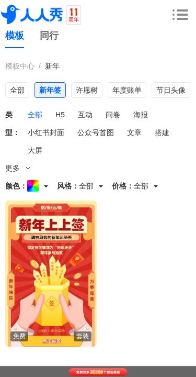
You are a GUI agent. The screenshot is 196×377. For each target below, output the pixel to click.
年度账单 (127, 90)
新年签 (50, 90)
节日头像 (171, 90)
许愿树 (87, 90)
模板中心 (19, 66)
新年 (52, 66)
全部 (17, 90)
